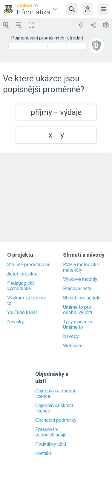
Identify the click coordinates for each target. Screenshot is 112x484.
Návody (71, 336)
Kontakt (43, 453)
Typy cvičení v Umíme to (77, 324)
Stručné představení (28, 264)
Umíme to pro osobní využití (77, 310)
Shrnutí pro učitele (82, 298)
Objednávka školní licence (54, 408)
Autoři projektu (22, 274)
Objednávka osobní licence (55, 393)
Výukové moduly (80, 279)
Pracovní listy (77, 288)
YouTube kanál (22, 312)
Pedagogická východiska (21, 286)
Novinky (15, 322)
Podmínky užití (50, 444)
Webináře (73, 345)
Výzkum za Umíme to (26, 300)
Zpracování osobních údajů (51, 432)
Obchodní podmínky (55, 420)
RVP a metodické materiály (81, 267)
